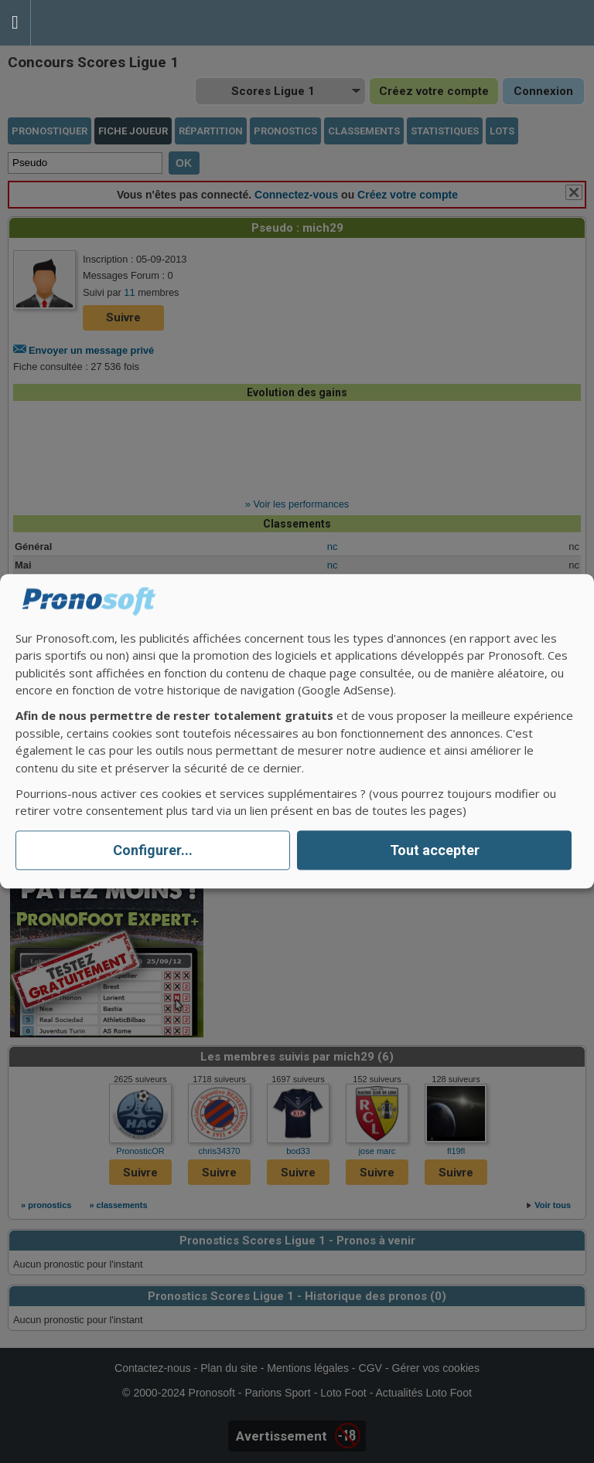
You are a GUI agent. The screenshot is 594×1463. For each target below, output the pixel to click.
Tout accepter (435, 850)
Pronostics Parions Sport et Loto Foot (100, 23)
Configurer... (153, 850)
